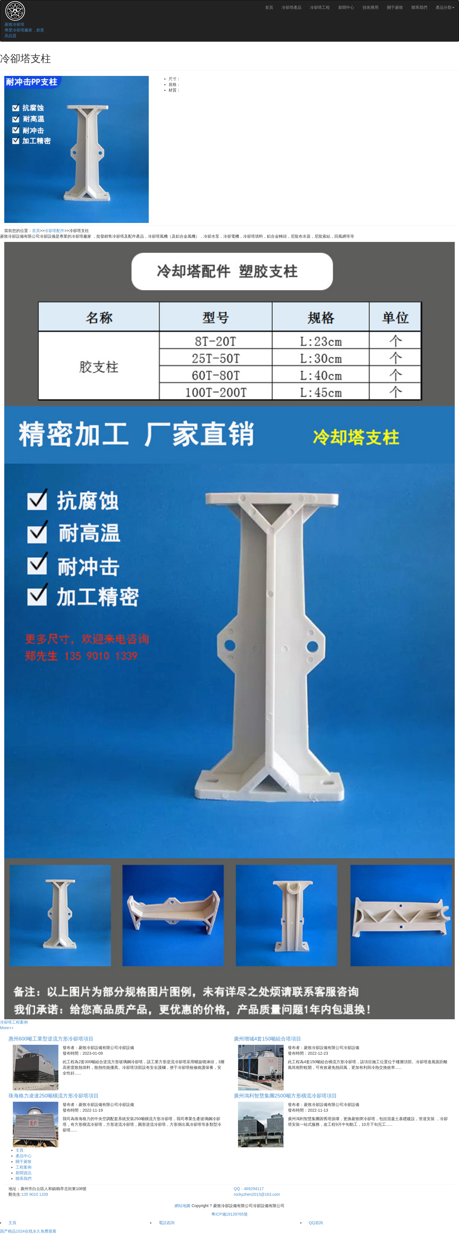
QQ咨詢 (316, 1222)
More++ (7, 1028)
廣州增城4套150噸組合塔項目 (267, 1039)
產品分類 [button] (445, 7)
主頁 (20, 1150)
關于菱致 (395, 7)
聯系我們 (419, 7)
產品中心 (23, 1156)
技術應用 (371, 7)
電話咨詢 (167, 1222)
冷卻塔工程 (320, 7)
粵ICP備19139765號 (229, 1214)
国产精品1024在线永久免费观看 (28, 1231)
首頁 (269, 7)
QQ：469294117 (249, 1188)
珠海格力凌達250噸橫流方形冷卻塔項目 (53, 1096)
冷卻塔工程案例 (14, 1022)
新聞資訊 (23, 1173)
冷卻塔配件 (54, 230)
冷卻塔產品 (291, 7)
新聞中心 (346, 7)
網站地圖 (182, 1205)
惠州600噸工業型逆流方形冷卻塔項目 (51, 1039)
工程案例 (23, 1167)
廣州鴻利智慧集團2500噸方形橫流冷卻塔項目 (285, 1096)
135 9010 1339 (35, 1194)
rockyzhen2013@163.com (257, 1194)
